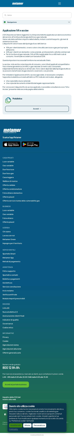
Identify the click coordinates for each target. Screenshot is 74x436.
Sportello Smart (9, 254)
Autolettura (7, 283)
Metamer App (8, 258)
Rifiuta (26, 425)
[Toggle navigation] (59, 3)
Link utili (6, 308)
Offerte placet (8, 197)
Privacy (6, 337)
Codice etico (8, 327)
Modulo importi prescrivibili (14, 298)
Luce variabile (8, 161)
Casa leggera (8, 177)
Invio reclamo (8, 290)
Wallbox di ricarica (10, 181)
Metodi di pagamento (11, 261)
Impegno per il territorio (12, 243)
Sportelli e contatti (10, 275)
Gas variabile (8, 165)
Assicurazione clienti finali (13, 316)
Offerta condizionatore (12, 189)
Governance (8, 323)
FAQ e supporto (9, 271)
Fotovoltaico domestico (12, 193)
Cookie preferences (37, 435)
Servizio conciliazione (12, 287)
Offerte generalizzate (12, 353)
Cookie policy (12, 429)
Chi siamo (7, 231)
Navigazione (12, 22)
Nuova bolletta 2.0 (10, 312)
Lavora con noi (9, 235)
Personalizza (38, 425)
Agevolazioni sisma (11, 345)
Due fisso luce (8, 169)
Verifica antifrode (10, 294)
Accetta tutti (14, 425)
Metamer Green (9, 239)
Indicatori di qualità (10, 320)
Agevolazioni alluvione (12, 349)
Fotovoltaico (8, 218)
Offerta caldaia (9, 185)
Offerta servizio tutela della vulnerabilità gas (21, 201)
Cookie (5, 341)
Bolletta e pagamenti (11, 279)
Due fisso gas (8, 173)
